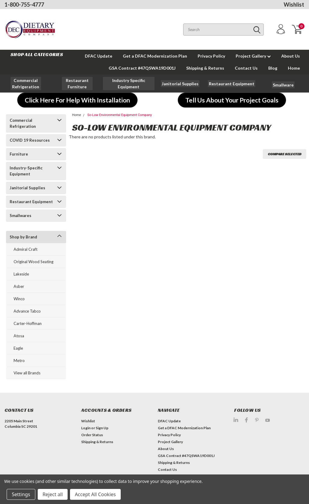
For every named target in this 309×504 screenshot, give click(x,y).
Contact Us (246, 68)
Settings (21, 494)
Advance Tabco (27, 311)
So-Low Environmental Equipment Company (120, 115)
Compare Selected (284, 154)
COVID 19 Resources (30, 140)
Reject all (53, 494)
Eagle (18, 348)
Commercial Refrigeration (23, 123)
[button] (26, 83)
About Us (290, 55)
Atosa (19, 335)
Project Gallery (253, 55)
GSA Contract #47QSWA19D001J (142, 68)
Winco (19, 298)
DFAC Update (98, 55)
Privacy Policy (211, 55)
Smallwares (20, 215)
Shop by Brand (23, 237)
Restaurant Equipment (31, 201)
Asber (19, 286)
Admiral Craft (25, 249)
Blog (272, 68)
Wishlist (294, 4)
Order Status (92, 435)
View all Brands (27, 372)
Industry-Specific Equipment (26, 170)
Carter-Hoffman (28, 323)
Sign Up (102, 428)
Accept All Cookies (95, 494)
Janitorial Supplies (27, 187)
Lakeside (21, 274)
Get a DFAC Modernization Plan (155, 55)
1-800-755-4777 (24, 4)
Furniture (19, 154)
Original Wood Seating (33, 261)
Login (86, 428)
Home (294, 68)
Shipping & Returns (205, 68)
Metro (19, 360)
